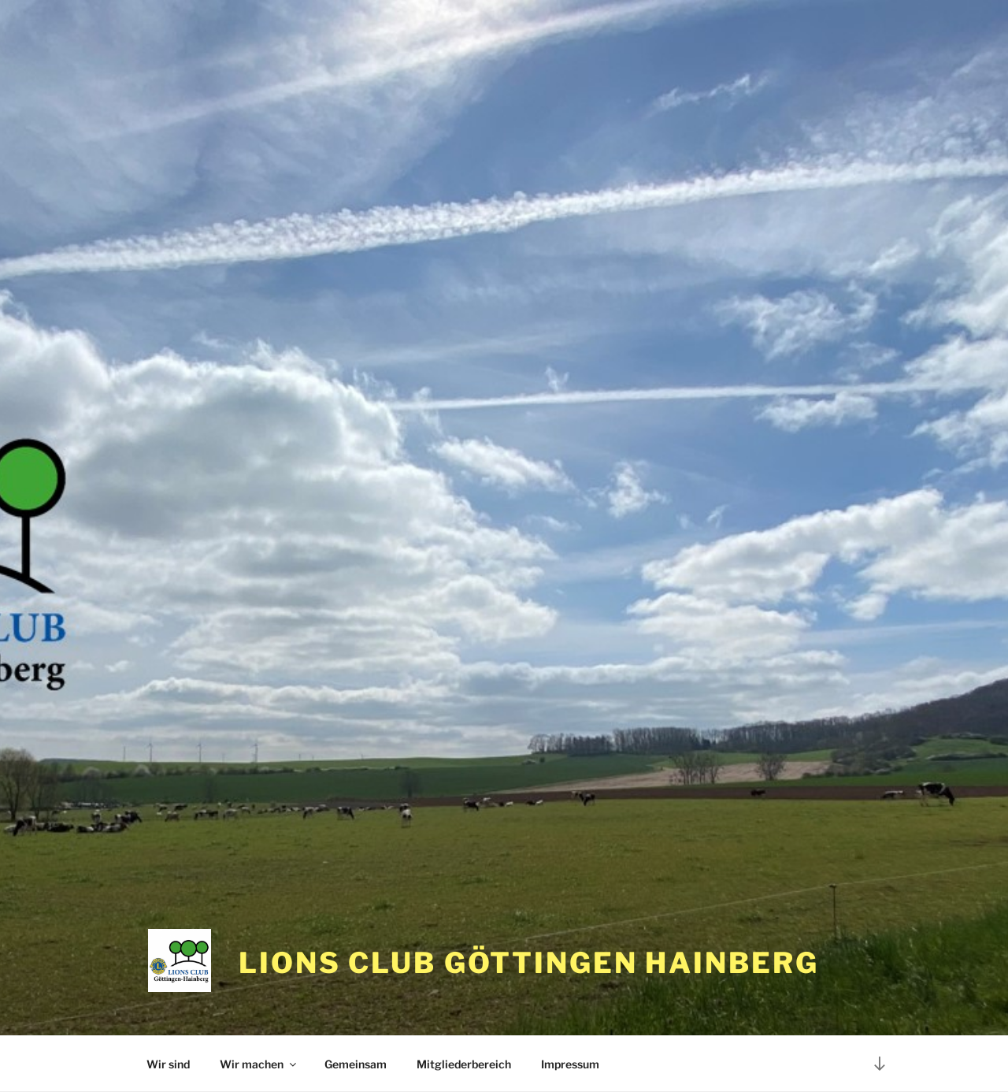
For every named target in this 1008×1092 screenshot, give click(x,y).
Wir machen (259, 1064)
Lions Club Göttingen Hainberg (529, 962)
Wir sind (168, 1064)
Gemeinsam (355, 1064)
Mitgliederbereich (464, 1064)
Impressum (570, 1064)
